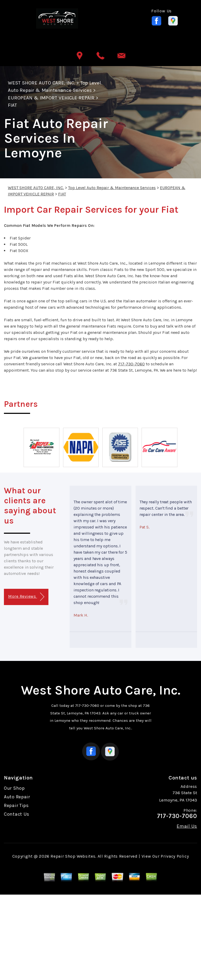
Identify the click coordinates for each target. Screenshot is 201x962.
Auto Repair (17, 797)
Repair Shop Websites (73, 856)
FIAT (12, 105)
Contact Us (16, 814)
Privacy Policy (175, 856)
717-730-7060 (131, 363)
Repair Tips (16, 805)
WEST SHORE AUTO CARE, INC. (41, 83)
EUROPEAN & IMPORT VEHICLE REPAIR (51, 98)
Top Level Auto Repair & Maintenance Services (112, 187)
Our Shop (14, 788)
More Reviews (26, 596)
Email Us (187, 826)
